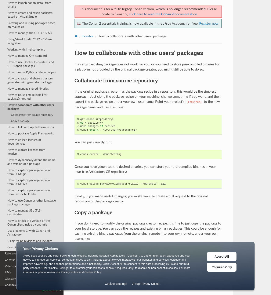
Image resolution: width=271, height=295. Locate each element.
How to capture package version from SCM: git (28, 172)
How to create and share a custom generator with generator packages (30, 80)
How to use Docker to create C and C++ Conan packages (30, 64)
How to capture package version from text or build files (28, 192)
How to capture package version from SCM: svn (28, 182)
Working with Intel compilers (26, 49)
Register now (208, 23)
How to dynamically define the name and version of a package (31, 161)
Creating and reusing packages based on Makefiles (31, 24)
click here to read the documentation (163, 14)
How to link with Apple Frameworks (30, 127)
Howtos (88, 36)
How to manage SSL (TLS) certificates (24, 212)
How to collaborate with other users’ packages (29, 106)
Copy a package (20, 121)
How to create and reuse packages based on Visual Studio (30, 14)
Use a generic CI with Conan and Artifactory (28, 232)
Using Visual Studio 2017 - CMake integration (29, 41)
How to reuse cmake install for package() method (27, 96)
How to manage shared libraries (28, 88)
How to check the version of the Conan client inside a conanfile (28, 222)
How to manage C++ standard (27, 55)
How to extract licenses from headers (26, 151)
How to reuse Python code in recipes (31, 72)
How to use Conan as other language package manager (31, 202)
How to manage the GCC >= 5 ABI (30, 33)
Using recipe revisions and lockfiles (29, 241)
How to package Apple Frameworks (30, 133)
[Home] (76, 36)
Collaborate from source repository (32, 115)
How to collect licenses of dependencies (24, 141)
